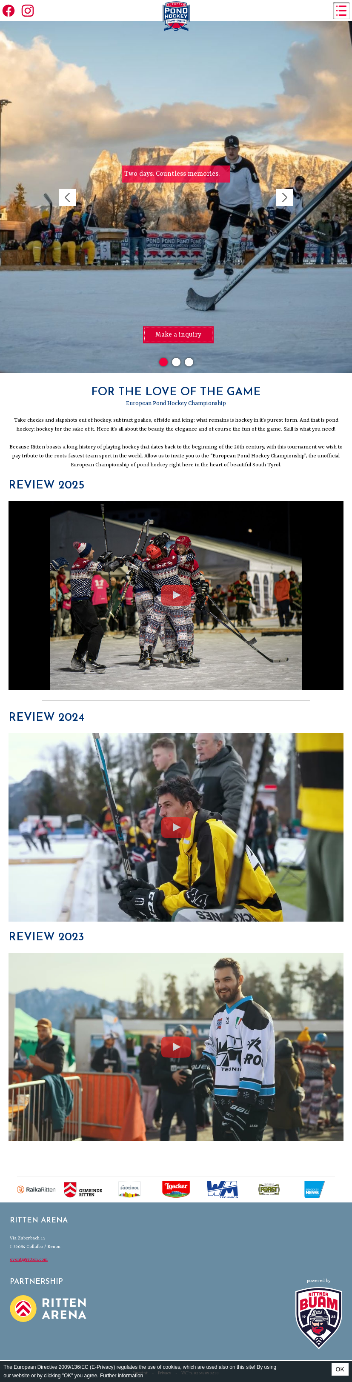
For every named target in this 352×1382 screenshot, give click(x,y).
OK (340, 1369)
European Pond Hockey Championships (176, 16)
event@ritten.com (29, 1259)
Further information (121, 1376)
